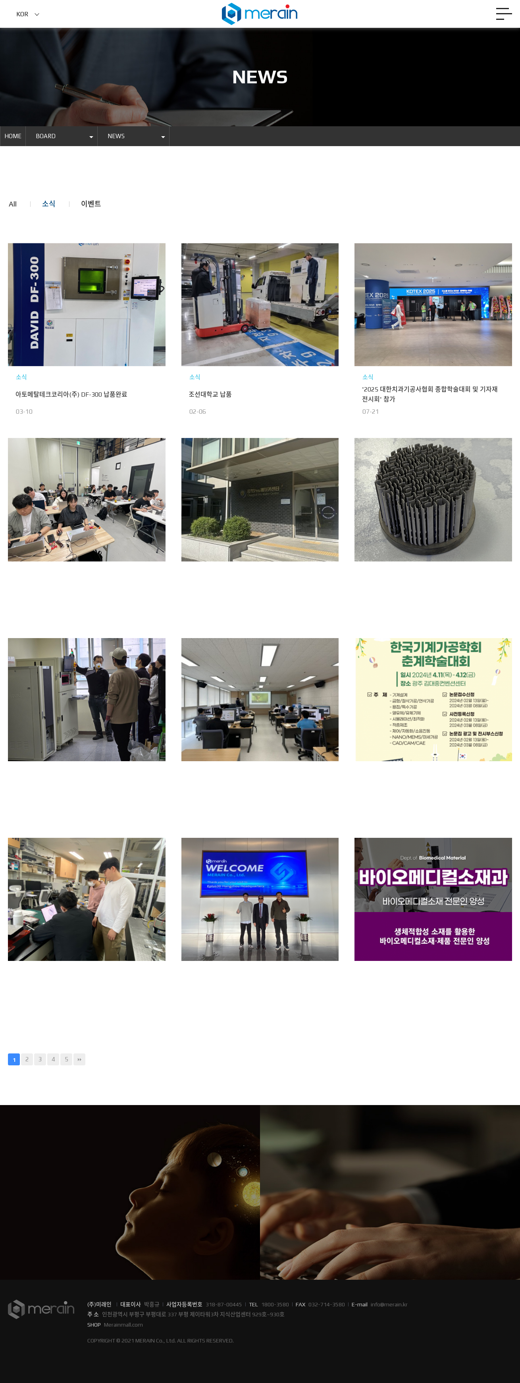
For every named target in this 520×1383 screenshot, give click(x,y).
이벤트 (91, 204)
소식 (49, 204)
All (13, 204)
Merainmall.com (123, 1324)
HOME (12, 136)
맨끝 (79, 1059)
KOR (22, 14)
